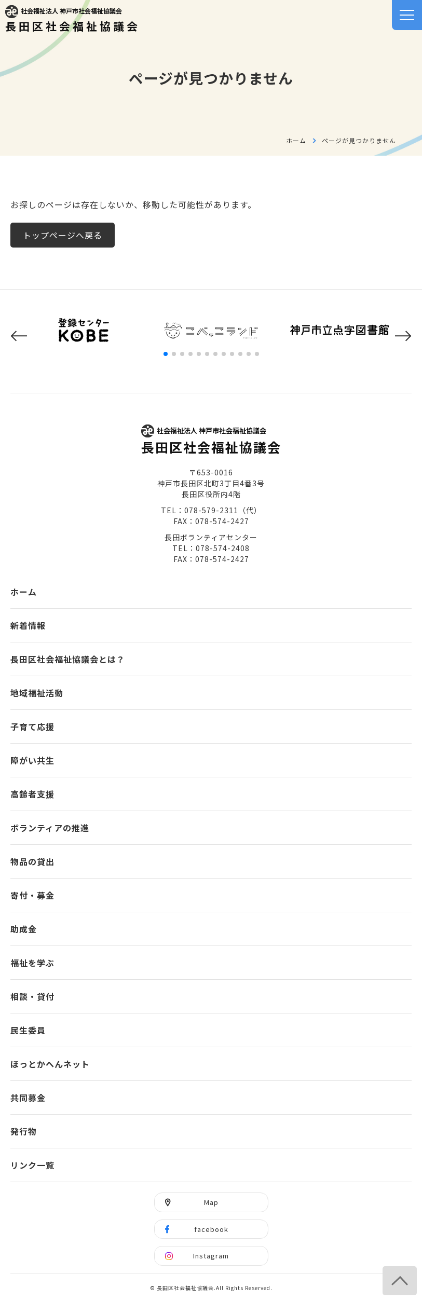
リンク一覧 (32, 1165)
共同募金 (28, 1097)
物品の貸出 (32, 861)
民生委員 (28, 1030)
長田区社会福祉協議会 (72, 19)
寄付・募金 (32, 895)
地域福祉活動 (36, 693)
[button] (18, 336)
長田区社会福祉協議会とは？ (67, 659)
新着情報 (28, 625)
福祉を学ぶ (32, 962)
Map (211, 1202)
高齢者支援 (32, 794)
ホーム (296, 140)
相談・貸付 (32, 996)
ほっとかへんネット (50, 1064)
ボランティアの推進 (49, 827)
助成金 (23, 929)
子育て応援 (32, 726)
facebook (211, 1229)
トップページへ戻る (62, 235)
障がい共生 (32, 760)
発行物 (23, 1131)
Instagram (211, 1255)
